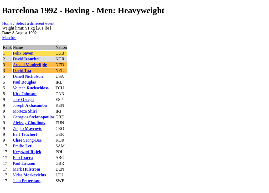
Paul (24, 82)
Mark (26, 169)
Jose (23, 99)
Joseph (30, 105)
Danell (28, 76)
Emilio (23, 146)
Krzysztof (27, 151)
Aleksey (29, 122)
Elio (23, 157)
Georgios (33, 117)
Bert (25, 134)
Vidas (29, 175)
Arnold (30, 64)
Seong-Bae (27, 140)
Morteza (25, 111)
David (26, 59)
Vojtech (31, 88)
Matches (9, 37)
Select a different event (35, 23)
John (26, 180)
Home (7, 23)
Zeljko (27, 128)
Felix (23, 53)
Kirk (25, 93)
